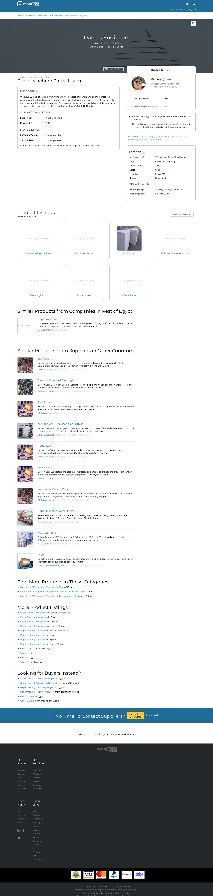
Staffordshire (78, 369)
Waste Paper (129, 295)
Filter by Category (182, 214)
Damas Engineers (46, 330)
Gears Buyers (32, 696)
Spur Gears (45, 358)
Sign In (192, 9)
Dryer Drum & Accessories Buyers (42, 678)
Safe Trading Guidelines (38, 812)
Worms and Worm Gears (53, 489)
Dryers (42, 554)
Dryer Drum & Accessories (76, 591)
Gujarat (70, 522)
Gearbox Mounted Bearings (55, 380)
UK (87, 369)
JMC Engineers (45, 522)
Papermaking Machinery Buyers (42, 687)
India (77, 522)
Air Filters (44, 402)
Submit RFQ (135, 715)
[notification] (187, 4)
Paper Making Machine (38, 253)
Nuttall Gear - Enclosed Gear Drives (60, 424)
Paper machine (83, 253)
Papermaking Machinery (75, 596)
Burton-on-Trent (62, 369)
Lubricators (45, 467)
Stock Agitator (38, 295)
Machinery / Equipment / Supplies (38, 587)
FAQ (19, 808)
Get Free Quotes (177, 9)
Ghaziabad (75, 565)
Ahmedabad (59, 522)
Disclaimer (38, 838)
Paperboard (129, 253)
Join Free (37, 767)
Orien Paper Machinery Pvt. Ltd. (53, 565)
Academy (37, 827)
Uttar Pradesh (88, 565)
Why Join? (37, 771)
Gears (65, 587)
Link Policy (38, 856)
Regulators (45, 445)
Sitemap (21, 812)
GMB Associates (46, 369)
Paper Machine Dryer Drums (56, 511)
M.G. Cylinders (47, 532)
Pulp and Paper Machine (175, 253)
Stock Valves (84, 295)
